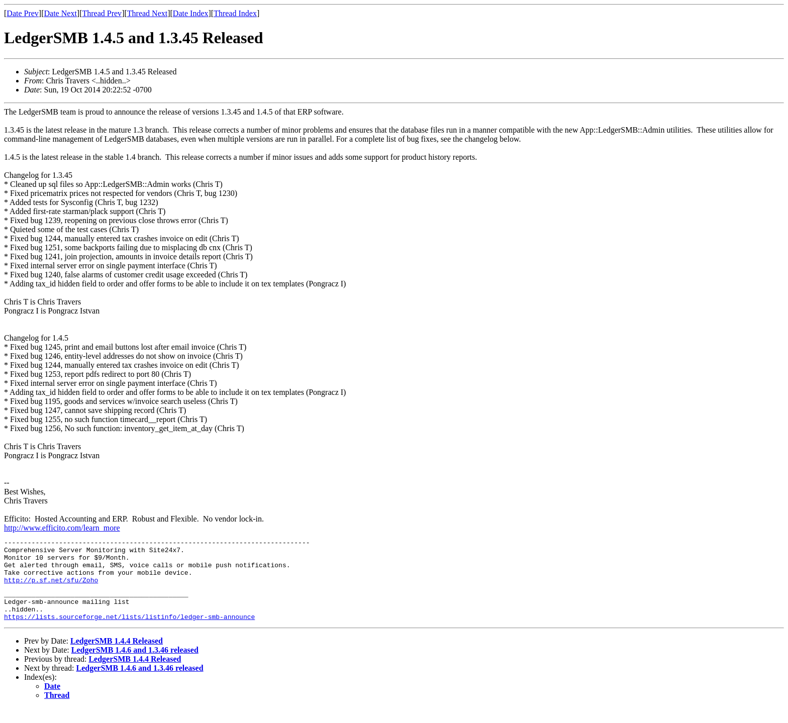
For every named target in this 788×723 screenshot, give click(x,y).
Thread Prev (102, 13)
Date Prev (23, 13)
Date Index (191, 13)
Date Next (60, 13)
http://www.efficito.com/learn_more (62, 528)
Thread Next (147, 13)
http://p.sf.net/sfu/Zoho (51, 588)
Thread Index (235, 13)
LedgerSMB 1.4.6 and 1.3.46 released (135, 665)
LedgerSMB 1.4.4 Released (116, 656)
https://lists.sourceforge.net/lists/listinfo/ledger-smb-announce (129, 631)
